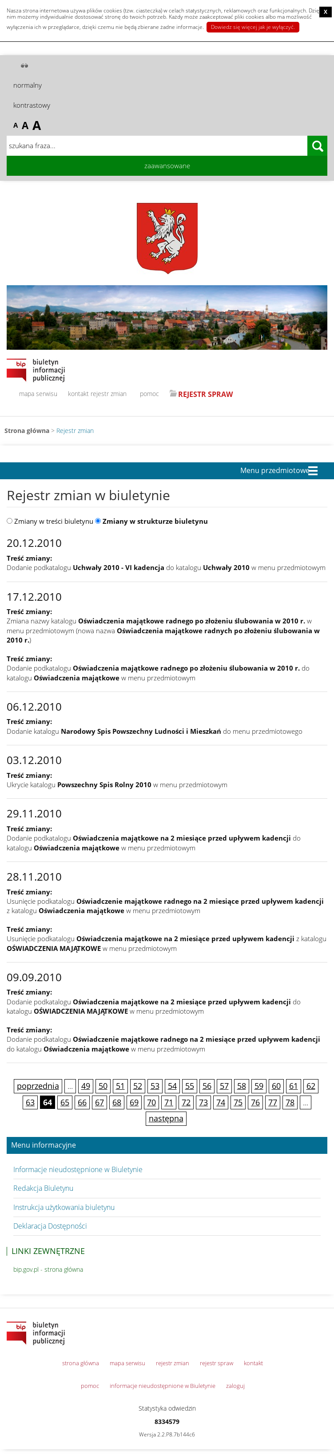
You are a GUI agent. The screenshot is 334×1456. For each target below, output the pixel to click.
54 (172, 1085)
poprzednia (38, 1085)
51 (120, 1085)
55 (189, 1085)
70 (151, 1102)
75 (238, 1102)
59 (258, 1085)
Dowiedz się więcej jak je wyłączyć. (253, 27)
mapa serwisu (38, 393)
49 (85, 1085)
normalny (27, 85)
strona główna (80, 1363)
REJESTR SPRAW (205, 394)
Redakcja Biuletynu (43, 1188)
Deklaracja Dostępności (50, 1226)
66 (82, 1102)
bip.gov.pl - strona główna (48, 1269)
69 (134, 1102)
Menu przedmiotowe (275, 471)
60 (276, 1085)
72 (186, 1102)
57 (224, 1085)
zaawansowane (167, 165)
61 (293, 1085)
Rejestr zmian (75, 430)
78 (290, 1102)
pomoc (149, 393)
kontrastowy (31, 105)
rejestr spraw (216, 1363)
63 (30, 1102)
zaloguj (235, 1386)
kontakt (78, 393)
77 (272, 1102)
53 (155, 1085)
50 (103, 1085)
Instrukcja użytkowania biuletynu (64, 1207)
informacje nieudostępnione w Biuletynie (162, 1386)
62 (310, 1085)
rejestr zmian (109, 393)
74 (220, 1102)
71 (168, 1102)
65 (64, 1102)
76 (255, 1102)
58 (241, 1085)
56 (207, 1085)
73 (203, 1102)
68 (116, 1102)
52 (137, 1085)
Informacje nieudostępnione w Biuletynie (78, 1169)
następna (166, 1118)
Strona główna (26, 430)
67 (99, 1102)
